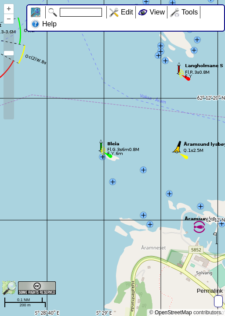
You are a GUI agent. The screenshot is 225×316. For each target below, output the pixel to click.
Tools (189, 12)
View (157, 12)
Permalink (210, 290)
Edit (127, 12)
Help (49, 24)
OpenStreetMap (173, 312)
